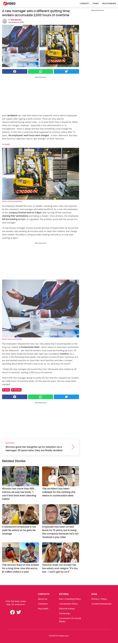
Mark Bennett (16, 20)
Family (96, 3)
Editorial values (67, 608)
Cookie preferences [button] (101, 603)
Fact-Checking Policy (70, 598)
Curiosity (84, 3)
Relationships (109, 3)
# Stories (16, 389)
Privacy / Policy (99, 598)
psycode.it (43, 608)
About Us (42, 598)
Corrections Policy (68, 603)
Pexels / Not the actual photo (12, 201)
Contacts (43, 603)
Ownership (64, 613)
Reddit (7, 144)
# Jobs (6, 389)
